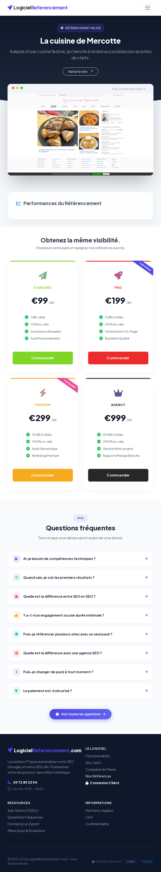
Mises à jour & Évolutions (26, 830)
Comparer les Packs (101, 769)
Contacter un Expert (23, 824)
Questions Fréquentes (25, 817)
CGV (89, 817)
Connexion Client (102, 783)
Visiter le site (80, 71)
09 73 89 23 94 (22, 782)
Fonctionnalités (98, 756)
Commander (42, 357)
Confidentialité (97, 824)
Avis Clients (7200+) (23, 810)
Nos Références (98, 776)
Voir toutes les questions (80, 714)
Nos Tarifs (93, 762)
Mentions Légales (99, 810)
